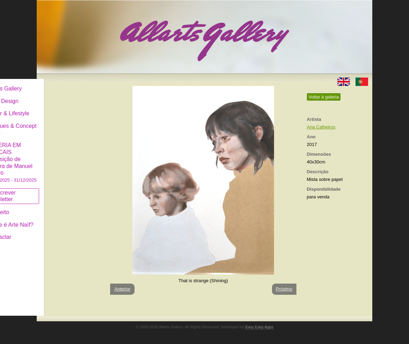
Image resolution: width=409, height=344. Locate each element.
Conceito (56, 207)
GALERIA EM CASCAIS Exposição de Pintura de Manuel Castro (69, 157)
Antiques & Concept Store (69, 123)
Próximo (284, 289)
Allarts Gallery (62, 83)
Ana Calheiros (321, 127)
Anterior (122, 289)
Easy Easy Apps (259, 327)
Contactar (57, 231)
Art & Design (60, 95)
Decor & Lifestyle (66, 108)
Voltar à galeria (324, 97)
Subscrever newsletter (59, 190)
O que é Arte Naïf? (68, 219)
